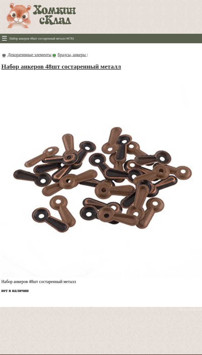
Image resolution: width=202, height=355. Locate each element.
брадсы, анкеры (72, 54)
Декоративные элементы (30, 54)
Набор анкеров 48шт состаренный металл (61, 66)
